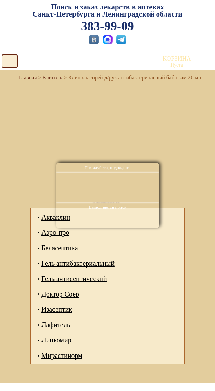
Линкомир (56, 340)
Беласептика (59, 248)
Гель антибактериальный (78, 263)
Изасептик (56, 309)
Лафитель (55, 325)
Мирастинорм (61, 355)
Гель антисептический (74, 278)
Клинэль (52, 77)
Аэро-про (55, 232)
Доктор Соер (60, 294)
